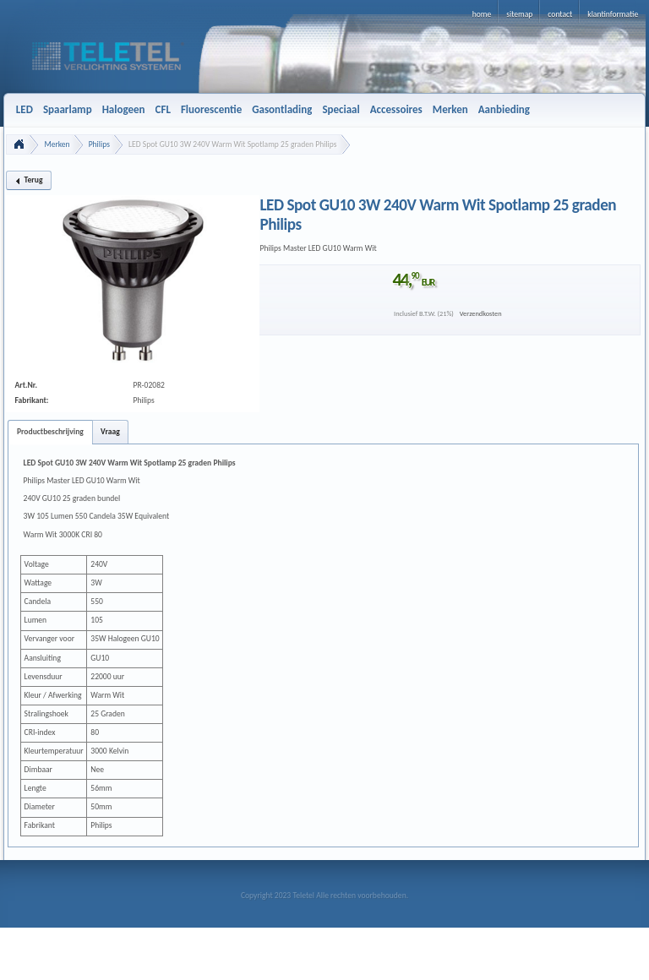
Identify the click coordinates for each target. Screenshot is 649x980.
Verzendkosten (481, 313)
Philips (99, 144)
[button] (29, 180)
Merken (56, 144)
